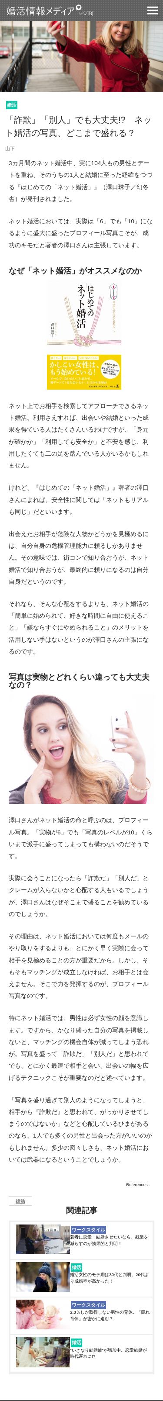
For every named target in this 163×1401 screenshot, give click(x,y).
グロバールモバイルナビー (152, 10)
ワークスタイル (88, 1229)
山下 (10, 148)
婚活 (12, 104)
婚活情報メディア (66, 10)
